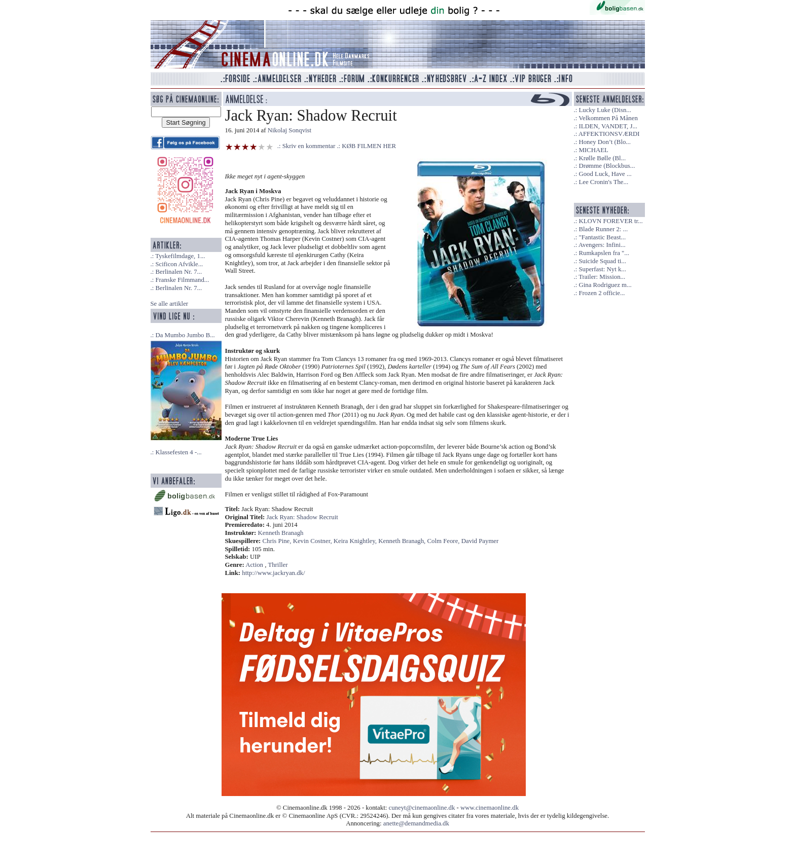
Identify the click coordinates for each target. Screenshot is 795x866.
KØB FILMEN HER (369, 146)
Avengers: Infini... (602, 244)
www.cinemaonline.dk (489, 807)
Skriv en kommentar (309, 146)
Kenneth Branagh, (402, 541)
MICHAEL (593, 150)
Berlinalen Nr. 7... (178, 271)
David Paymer (480, 541)
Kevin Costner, (313, 541)
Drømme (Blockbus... (607, 165)
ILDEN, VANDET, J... (608, 126)
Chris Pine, (278, 541)
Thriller (277, 564)
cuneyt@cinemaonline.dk (422, 807)
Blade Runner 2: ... (603, 229)
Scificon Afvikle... (179, 264)
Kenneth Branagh (281, 532)
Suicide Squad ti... (602, 261)
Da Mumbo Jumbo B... (184, 335)
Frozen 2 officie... (602, 293)
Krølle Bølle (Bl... (602, 158)
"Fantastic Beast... (602, 237)
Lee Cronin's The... (603, 182)
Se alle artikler (170, 303)
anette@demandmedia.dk (416, 823)
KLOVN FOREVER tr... (610, 221)
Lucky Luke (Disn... (605, 110)
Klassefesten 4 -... (178, 452)
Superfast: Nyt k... (602, 269)
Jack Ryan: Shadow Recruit (302, 517)
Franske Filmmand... (182, 279)
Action (254, 564)
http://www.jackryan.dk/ (273, 572)
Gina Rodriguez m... (605, 284)
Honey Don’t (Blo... (605, 142)
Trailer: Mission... (602, 276)
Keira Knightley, (356, 541)
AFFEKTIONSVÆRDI (609, 133)
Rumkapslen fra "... (604, 253)
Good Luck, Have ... (605, 173)
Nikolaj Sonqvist (289, 130)
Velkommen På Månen (608, 118)
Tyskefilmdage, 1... (180, 256)
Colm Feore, (444, 541)
